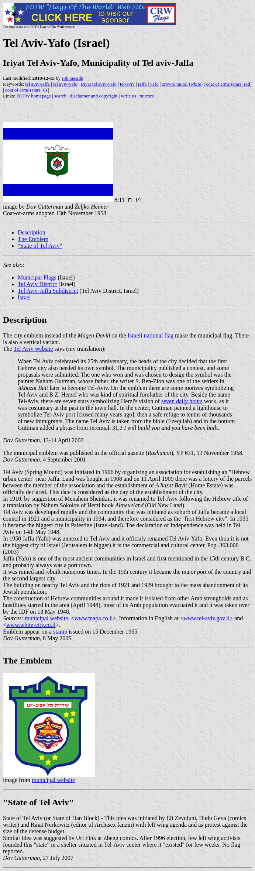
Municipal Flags (37, 277)
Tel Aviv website (33, 349)
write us (129, 96)
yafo (154, 84)
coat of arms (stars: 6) (26, 90)
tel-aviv (127, 84)
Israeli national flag (150, 335)
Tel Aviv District (37, 284)
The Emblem (33, 239)
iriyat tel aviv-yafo (99, 84)
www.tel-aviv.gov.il (206, 618)
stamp (60, 631)
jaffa (142, 84)
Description (31, 232)
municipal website (46, 618)
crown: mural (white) (182, 84)
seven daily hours (182, 401)
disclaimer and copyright (93, 96)
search (60, 96)
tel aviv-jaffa (37, 84)
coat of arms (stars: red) (228, 84)
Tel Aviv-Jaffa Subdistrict (48, 291)
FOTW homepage (33, 96)
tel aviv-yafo (65, 84)
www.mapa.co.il (93, 618)
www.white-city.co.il (30, 625)
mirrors (146, 96)
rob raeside (72, 78)
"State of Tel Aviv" (40, 246)
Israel (24, 297)
